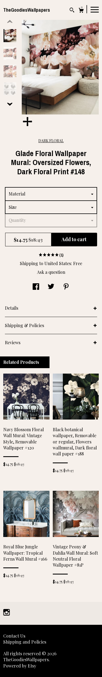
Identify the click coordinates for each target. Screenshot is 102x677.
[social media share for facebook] (36, 287)
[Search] (72, 10)
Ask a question (51, 272)
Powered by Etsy (19, 666)
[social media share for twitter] (51, 287)
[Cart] (81, 11)
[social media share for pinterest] (66, 287)
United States (57, 263)
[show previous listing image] (10, 21)
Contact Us (14, 636)
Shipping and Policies (24, 642)
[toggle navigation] (95, 9)
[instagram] (6, 613)
